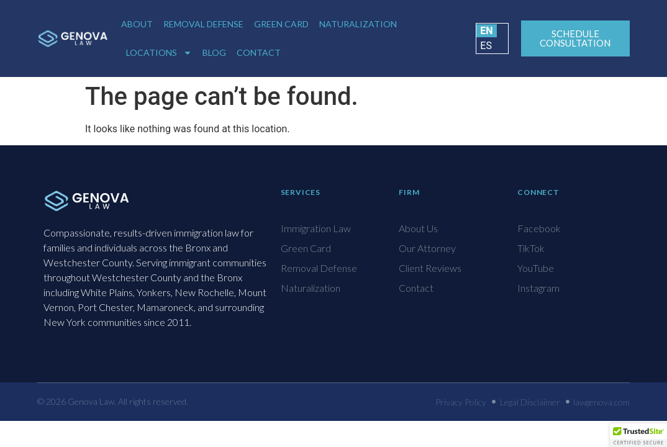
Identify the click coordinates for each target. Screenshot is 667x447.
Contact (259, 52)
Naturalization (358, 24)
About (137, 24)
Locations (159, 52)
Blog (214, 52)
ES (486, 46)
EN (486, 31)
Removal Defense (203, 24)
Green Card (281, 24)
